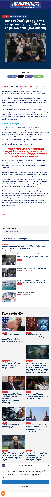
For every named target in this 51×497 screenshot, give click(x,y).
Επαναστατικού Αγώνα (25, 86)
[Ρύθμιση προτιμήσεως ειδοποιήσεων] (3, 493)
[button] (48, 466)
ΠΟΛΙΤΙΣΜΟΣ (4, 244)
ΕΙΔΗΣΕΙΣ (5, 16)
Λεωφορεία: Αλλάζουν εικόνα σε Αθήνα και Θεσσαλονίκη (33, 268)
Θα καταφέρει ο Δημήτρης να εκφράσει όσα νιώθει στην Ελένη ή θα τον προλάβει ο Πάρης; (37, 456)
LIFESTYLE (20, 294)
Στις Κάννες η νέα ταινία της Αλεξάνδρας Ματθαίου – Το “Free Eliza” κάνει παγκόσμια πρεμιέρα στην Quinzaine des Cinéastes (37, 367)
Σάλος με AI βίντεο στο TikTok (25, 292)
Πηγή (3, 214)
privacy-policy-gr (26, 494)
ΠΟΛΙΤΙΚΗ (20, 259)
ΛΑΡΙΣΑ (4, 422)
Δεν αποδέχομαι (25, 486)
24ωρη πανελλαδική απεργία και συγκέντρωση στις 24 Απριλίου (37, 396)
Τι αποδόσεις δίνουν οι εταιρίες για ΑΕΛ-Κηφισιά (37, 336)
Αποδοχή (25, 482)
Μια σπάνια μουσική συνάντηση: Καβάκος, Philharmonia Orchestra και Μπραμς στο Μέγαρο (24, 247)
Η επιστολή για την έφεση (12, 231)
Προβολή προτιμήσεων (25, 491)
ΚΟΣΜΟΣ (19, 270)
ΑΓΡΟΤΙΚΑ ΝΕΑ (6, 361)
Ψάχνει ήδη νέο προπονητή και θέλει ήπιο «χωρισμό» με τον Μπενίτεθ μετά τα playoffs (13, 456)
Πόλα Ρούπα (6, 86)
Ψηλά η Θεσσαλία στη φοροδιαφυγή (10, 426)
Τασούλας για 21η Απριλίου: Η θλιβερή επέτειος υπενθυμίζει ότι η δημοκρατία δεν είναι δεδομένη (13, 398)
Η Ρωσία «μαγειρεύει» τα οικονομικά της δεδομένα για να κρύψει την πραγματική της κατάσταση (37, 428)
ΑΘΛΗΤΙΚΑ (29, 332)
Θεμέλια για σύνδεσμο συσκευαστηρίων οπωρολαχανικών (11, 365)
